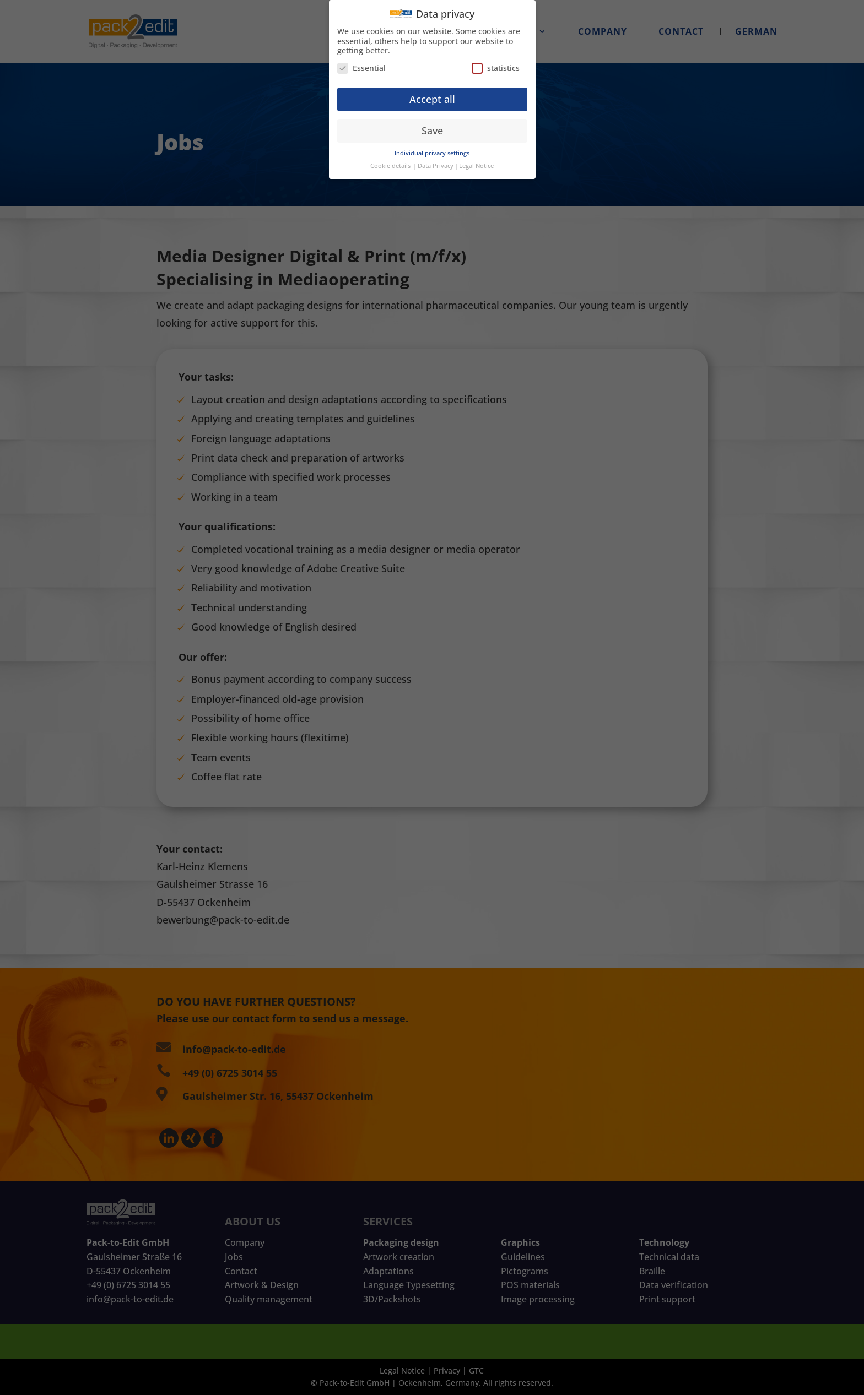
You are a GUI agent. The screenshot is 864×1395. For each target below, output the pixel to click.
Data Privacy (435, 158)
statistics (496, 60)
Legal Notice (476, 158)
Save (432, 122)
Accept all (432, 90)
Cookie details (390, 158)
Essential (361, 60)
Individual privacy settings (432, 145)
